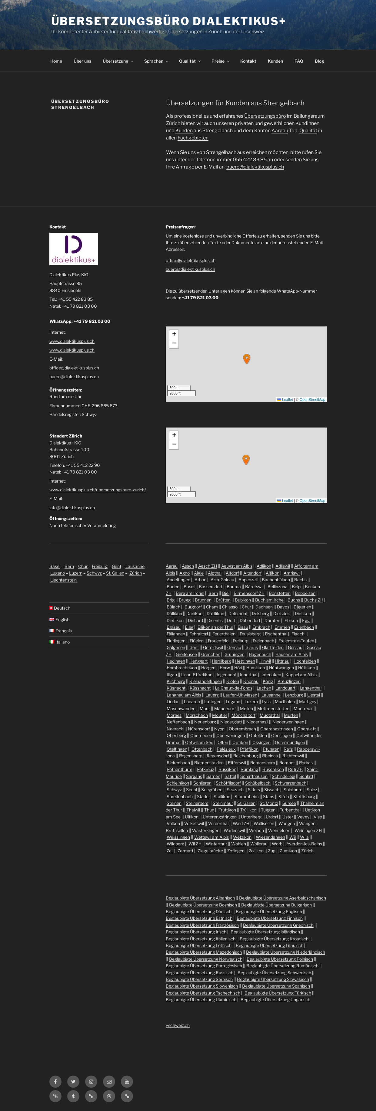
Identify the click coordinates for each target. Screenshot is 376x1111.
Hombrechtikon (182, 667)
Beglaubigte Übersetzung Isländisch (265, 931)
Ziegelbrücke (210, 850)
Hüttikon (306, 667)
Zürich (173, 123)
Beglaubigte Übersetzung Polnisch (280, 959)
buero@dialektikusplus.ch (255, 167)
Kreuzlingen (289, 681)
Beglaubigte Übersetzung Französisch (202, 925)
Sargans (194, 776)
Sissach (271, 789)
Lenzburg (294, 694)
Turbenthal (290, 809)
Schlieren (202, 782)
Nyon (219, 728)
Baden (173, 586)
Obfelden (258, 735)
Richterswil (293, 755)
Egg (306, 620)
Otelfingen (177, 749)
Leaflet (285, 400)
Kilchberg (176, 681)
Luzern (75, 572)
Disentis (215, 620)
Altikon (272, 572)
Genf (116, 566)
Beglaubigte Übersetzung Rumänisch (282, 965)
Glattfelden (273, 647)
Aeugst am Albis (236, 566)
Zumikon (288, 850)
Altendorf (252, 572)
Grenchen (210, 654)
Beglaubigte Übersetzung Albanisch (200, 897)
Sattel (230, 776)
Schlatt (306, 776)
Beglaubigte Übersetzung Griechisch (278, 925)
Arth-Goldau (222, 579)
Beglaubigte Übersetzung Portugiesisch (204, 965)
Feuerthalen (223, 633)
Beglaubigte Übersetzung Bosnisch (203, 904)
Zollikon (256, 850)
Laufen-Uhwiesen (240, 694)
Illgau (172, 674)
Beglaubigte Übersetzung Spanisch (276, 985)
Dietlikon (175, 620)
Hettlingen (245, 661)
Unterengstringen (220, 816)
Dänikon (194, 613)
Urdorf (272, 816)
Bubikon (243, 599)
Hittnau (282, 661)
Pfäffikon (249, 749)
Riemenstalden (209, 762)
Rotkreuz (205, 769)
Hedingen (176, 661)
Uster (287, 816)
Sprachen (156, 61)
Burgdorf (193, 606)
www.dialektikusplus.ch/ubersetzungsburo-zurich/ (97, 489)
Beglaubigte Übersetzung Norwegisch (205, 959)
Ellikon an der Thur (215, 627)
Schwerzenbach (290, 782)
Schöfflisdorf (228, 782)
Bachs (300, 579)
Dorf (231, 620)
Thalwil (193, 809)
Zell (170, 850)
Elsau (243, 627)
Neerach (175, 728)
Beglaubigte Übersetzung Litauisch (269, 945)
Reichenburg (245, 755)
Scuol (191, 789)
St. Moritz (269, 803)
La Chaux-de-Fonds (233, 687)
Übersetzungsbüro (265, 116)
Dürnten (272, 620)
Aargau (279, 130)
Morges (174, 715)
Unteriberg (251, 816)
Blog (319, 61)
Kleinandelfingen (205, 681)
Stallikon (222, 796)
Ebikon (291, 620)
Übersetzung (118, 61)
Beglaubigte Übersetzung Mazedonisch (204, 952)
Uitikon (191, 816)
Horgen (208, 667)
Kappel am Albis (301, 674)
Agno (184, 572)
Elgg (189, 627)
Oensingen (281, 735)
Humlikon (255, 667)
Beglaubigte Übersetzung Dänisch (198, 911)
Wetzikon (242, 837)
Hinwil (265, 661)
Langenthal (310, 687)
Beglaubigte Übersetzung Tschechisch (203, 992)
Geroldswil (213, 647)
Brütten (223, 599)
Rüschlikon (273, 769)
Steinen (174, 803)
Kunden (275, 61)
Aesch (188, 566)
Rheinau (270, 755)
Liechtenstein (63, 579)
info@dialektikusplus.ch (72, 507)
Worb (277, 843)
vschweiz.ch (178, 1025)
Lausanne (135, 566)
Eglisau (174, 627)
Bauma (234, 586)
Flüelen (197, 640)
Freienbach (263, 640)
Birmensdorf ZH (249, 593)
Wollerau (259, 843)
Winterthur (216, 843)
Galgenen (176, 647)
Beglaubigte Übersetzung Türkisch (278, 992)
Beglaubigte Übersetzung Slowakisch (273, 979)
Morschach (197, 715)
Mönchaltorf (243, 715)
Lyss (266, 701)
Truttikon (227, 809)
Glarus (251, 647)
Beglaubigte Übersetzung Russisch (199, 972)
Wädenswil (234, 830)
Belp (296, 586)
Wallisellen (264, 823)
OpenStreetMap (312, 400)
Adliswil (282, 566)
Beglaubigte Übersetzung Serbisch (199, 979)
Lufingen (212, 701)
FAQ (298, 61)
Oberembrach (242, 728)
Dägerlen (302, 606)
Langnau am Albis (184, 694)
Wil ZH (194, 843)
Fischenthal (276, 633)
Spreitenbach (180, 796)
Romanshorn (262, 762)
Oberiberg (176, 735)
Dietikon (303, 613)
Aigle (199, 572)
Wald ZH (241, 823)
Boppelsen (305, 593)
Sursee (289, 803)
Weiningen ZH (308, 830)
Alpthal (214, 572)
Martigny (307, 701)
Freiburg (100, 566)
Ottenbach (201, 749)
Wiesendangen (270, 837)
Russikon (227, 769)
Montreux (303, 708)
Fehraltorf (198, 633)
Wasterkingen (205, 830)
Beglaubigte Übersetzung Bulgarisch (276, 904)
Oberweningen (230, 735)
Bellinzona (278, 586)
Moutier (219, 715)
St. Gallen (115, 572)
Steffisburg (304, 796)
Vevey (303, 816)
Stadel (203, 796)
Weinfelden (279, 830)
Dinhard (195, 620)
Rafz (288, 749)
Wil (292, 837)
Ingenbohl (226, 674)
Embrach (261, 627)
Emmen (282, 627)
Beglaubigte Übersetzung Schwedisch (274, 972)
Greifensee (186, 654)
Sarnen (213, 776)
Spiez (312, 789)
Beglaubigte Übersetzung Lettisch (198, 945)
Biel (225, 593)
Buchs (294, 599)
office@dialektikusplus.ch (74, 367)
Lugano (57, 572)
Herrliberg (221, 661)
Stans (268, 796)
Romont (287, 762)
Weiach (256, 830)
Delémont (238, 613)
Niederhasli (257, 721)
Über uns (82, 61)
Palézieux (226, 749)
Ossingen (261, 742)
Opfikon (240, 742)
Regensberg (190, 755)
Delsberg (260, 613)
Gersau (234, 647)
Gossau (295, 647)
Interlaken (271, 674)
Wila (304, 837)
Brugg (185, 599)
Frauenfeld (218, 640)
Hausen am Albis (291, 654)
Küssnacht (200, 687)
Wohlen (238, 843)
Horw (225, 667)
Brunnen (203, 599)
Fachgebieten (193, 138)
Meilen (246, 708)
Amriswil (292, 572)
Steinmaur (223, 803)
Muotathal (270, 715)
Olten (223, 742)
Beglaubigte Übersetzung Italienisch (200, 938)
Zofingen (236, 850)
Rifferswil (237, 762)
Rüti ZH (295, 769)
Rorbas (306, 762)
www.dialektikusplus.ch (72, 341)
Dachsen (264, 606)
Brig (171, 599)
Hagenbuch (260, 654)
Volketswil (194, 823)
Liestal (313, 694)
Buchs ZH (313, 599)
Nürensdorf (199, 728)
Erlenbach (304, 627)
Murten (291, 715)
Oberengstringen (276, 728)
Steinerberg (197, 803)
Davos (283, 606)
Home (56, 61)
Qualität (190, 61)
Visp (318, 816)
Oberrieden (201, 735)
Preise (220, 61)
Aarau (172, 566)
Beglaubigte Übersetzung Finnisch (270, 918)
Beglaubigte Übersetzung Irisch (196, 931)
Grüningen (235, 654)
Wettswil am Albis (211, 837)
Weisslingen (178, 837)
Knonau (250, 681)
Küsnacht (176, 687)
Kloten (232, 681)
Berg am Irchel (190, 593)
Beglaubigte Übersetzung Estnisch (199, 918)
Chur (83, 566)
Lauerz (212, 694)
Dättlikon (215, 613)
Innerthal (248, 674)
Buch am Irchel (269, 599)
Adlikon (264, 566)
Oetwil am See (199, 742)
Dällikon (174, 613)
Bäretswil (254, 586)
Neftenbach (178, 721)
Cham (212, 606)
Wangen (286, 823)
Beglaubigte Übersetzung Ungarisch (275, 999)
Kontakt (248, 61)
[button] (247, 359)
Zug (271, 850)
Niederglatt (231, 721)
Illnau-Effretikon (196, 674)
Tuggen (268, 809)
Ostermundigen (290, 742)
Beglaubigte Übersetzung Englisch (269, 911)
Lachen (264, 687)
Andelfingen (178, 579)
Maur (205, 708)
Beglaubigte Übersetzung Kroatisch (274, 938)
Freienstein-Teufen (296, 640)
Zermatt (185, 850)
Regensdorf (218, 755)
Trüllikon (248, 809)
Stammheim (247, 796)
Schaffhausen (254, 776)
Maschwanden (181, 708)
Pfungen (271, 749)
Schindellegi (283, 776)
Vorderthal (218, 823)
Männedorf (225, 708)
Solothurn (293, 789)
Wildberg (175, 843)
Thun (209, 809)
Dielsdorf (282, 613)
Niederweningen (288, 721)
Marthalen (285, 701)
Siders (254, 789)
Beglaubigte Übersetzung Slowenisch (202, 985)
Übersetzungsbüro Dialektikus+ (169, 21)
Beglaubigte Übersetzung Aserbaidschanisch (282, 897)
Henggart (198, 661)
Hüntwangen (281, 667)
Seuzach (235, 789)
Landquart (285, 687)
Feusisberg (250, 633)
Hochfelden (305, 661)
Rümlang (249, 769)
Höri (238, 667)
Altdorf (232, 572)
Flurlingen (176, 640)
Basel (54, 566)
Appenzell (248, 579)
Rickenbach (178, 762)
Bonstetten (280, 593)
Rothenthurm (179, 769)
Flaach (297, 633)
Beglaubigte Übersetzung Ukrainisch (201, 999)
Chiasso (230, 606)
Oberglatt (306, 728)
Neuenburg (205, 721)
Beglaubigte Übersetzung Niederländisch (285, 952)
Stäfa (283, 796)
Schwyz (94, 572)
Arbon (200, 579)
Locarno (192, 701)
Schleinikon (178, 782)
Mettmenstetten (273, 708)
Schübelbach (258, 782)
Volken (173, 823)
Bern (69, 566)
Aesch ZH (207, 566)
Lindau (173, 701)
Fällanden (176, 633)
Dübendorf (250, 620)
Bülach (173, 606)
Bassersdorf (210, 586)
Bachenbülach (276, 579)
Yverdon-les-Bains (304, 843)
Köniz (268, 681)
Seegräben (211, 789)
